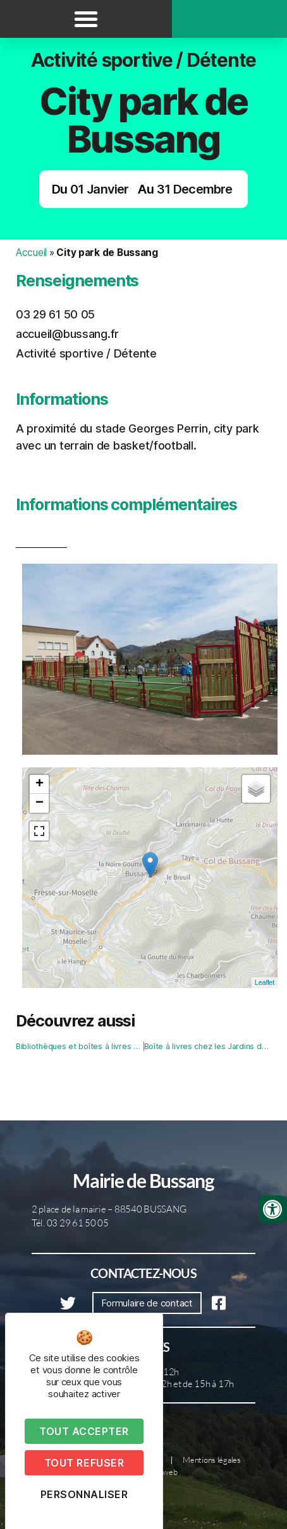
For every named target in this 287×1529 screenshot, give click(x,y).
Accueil (31, 253)
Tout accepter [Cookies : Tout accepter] (84, 1431)
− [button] (39, 803)
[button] (86, 19)
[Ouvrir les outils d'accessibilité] (272, 1209)
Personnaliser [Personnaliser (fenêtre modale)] (84, 1494)
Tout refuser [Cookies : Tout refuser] (84, 1462)
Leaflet (264, 982)
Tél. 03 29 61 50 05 (70, 1223)
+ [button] (39, 784)
